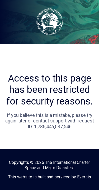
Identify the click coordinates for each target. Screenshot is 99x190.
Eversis (84, 176)
